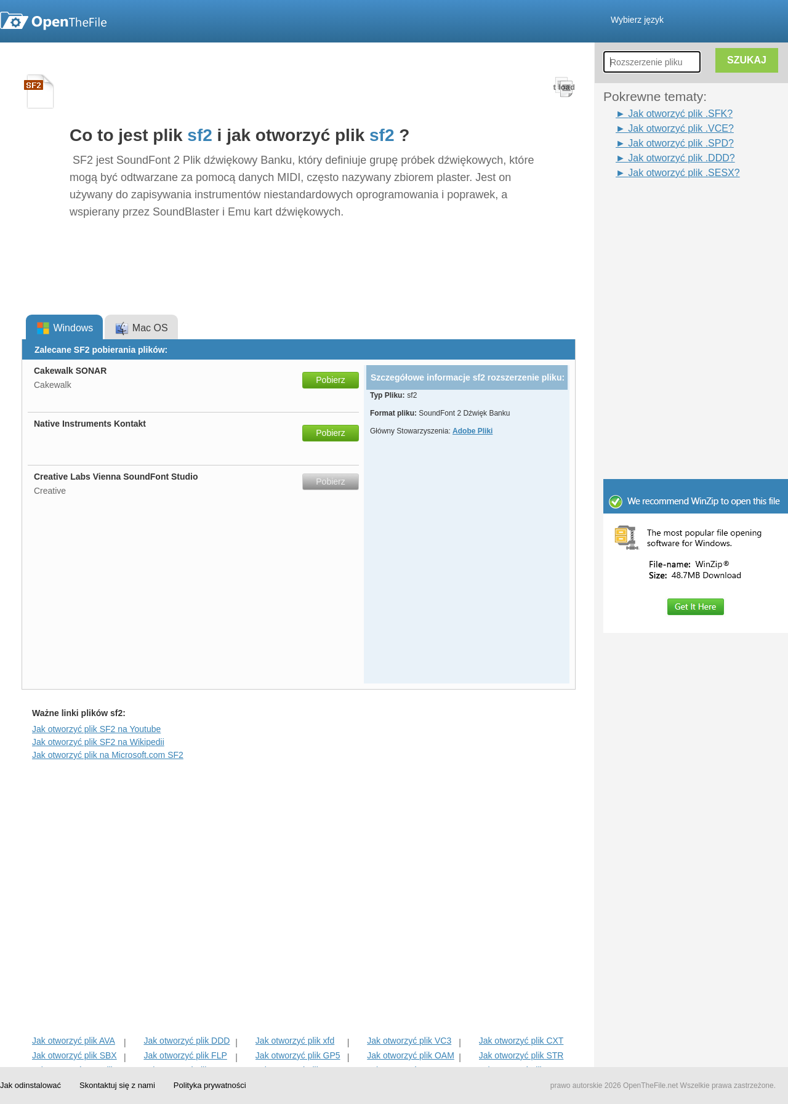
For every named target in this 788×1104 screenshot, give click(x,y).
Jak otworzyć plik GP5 (297, 1055)
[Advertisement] (677, 208)
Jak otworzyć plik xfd (294, 1041)
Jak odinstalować (30, 1085)
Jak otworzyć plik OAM (410, 1055)
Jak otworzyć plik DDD (186, 1041)
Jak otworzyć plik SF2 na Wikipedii (98, 742)
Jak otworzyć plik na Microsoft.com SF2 (107, 755)
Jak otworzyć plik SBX (74, 1055)
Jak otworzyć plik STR (521, 1055)
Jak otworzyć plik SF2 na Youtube (96, 729)
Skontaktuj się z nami (117, 1085)
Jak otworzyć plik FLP (185, 1055)
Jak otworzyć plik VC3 (409, 1041)
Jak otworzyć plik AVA (73, 1041)
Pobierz (330, 380)
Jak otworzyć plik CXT (521, 1041)
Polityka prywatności (210, 1085)
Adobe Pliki (472, 431)
